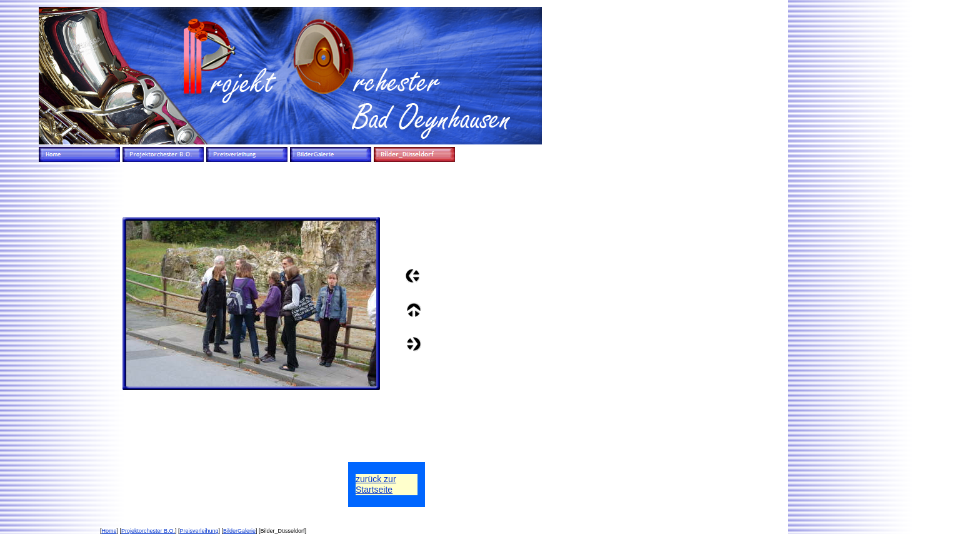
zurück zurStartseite (376, 484)
